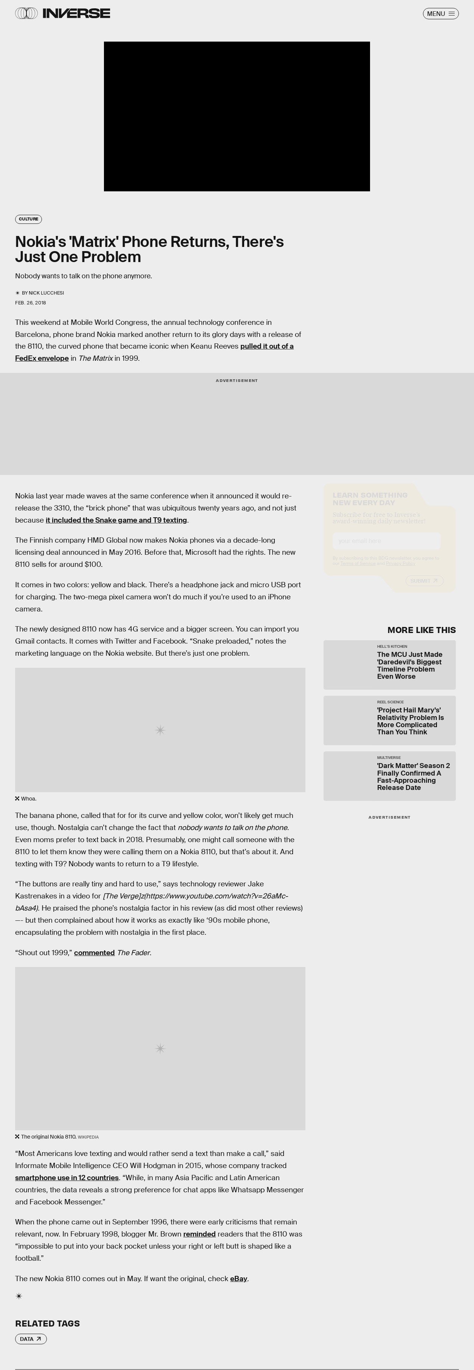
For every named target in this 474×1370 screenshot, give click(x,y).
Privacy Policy (400, 570)
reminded (199, 1234)
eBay (238, 1278)
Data (27, 1339)
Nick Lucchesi (46, 293)
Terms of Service (358, 570)
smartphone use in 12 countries (67, 1177)
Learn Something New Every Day (370, 504)
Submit (420, 587)
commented (94, 952)
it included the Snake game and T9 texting (116, 520)
